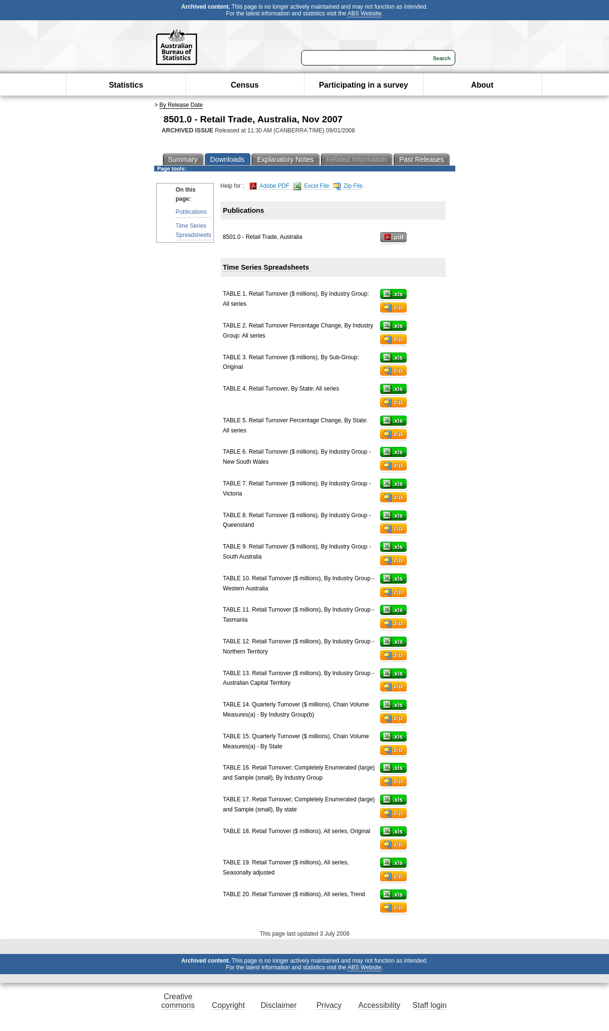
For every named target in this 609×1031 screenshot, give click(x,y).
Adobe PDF (270, 186)
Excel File (311, 186)
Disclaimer (279, 1005)
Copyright (228, 1005)
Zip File (348, 186)
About (482, 85)
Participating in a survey (363, 85)
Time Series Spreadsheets (194, 230)
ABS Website (364, 13)
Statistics (126, 85)
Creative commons (178, 1000)
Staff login (429, 1005)
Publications (191, 212)
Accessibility (379, 1005)
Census (245, 85)
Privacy (329, 1005)
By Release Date (181, 105)
